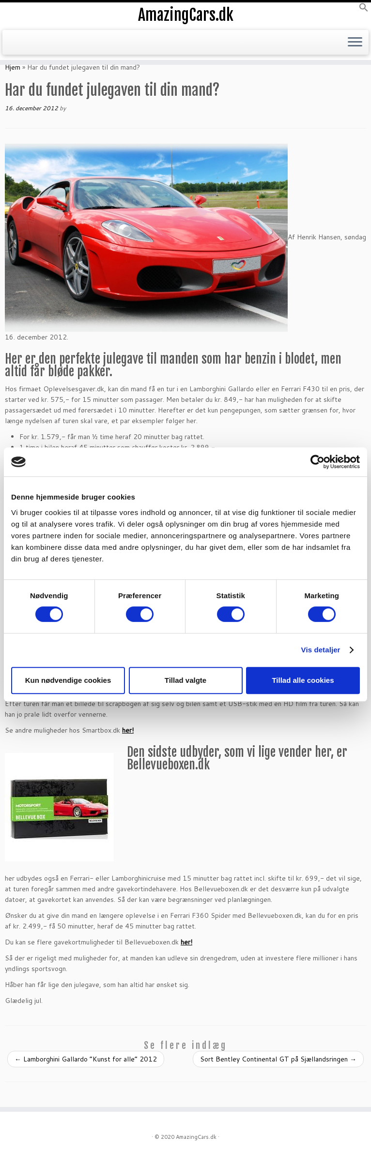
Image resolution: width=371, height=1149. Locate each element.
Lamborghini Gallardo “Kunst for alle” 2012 (86, 1059)
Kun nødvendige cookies (68, 680)
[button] (364, 10)
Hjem (12, 67)
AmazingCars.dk (185, 15)
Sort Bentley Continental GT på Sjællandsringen (278, 1059)
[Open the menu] (355, 42)
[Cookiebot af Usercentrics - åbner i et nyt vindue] (317, 462)
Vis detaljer (320, 650)
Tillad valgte (185, 680)
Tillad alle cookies (303, 680)
